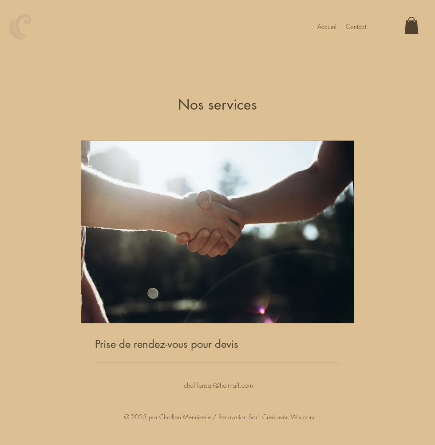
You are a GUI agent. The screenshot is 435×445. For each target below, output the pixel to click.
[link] (217, 344)
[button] (411, 25)
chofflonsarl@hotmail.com (218, 385)
